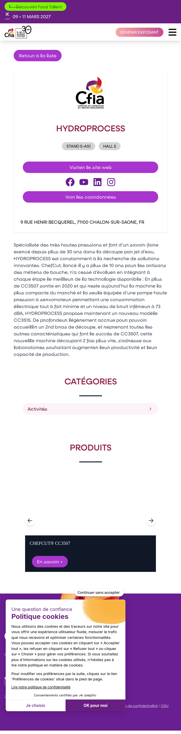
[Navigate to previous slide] (30, 520)
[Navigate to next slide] (151, 520)
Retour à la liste (37, 55)
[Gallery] (90, 520)
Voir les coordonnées (90, 197)
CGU (164, 705)
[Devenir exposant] (139, 32)
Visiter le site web (91, 167)
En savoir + (50, 561)
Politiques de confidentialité (134, 705)
